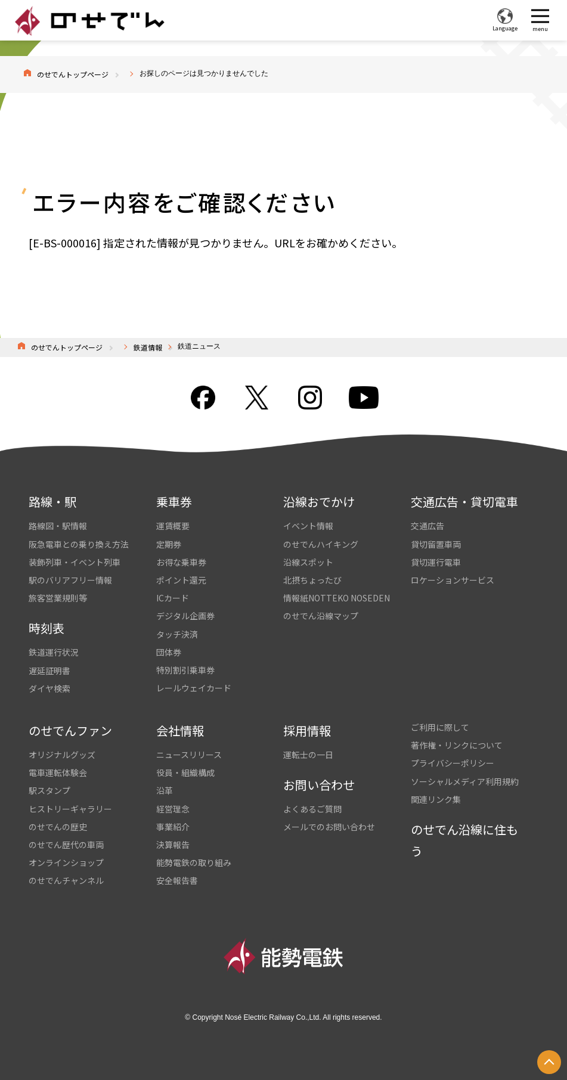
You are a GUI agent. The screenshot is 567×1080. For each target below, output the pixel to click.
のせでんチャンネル (66, 880)
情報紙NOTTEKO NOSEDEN (336, 598)
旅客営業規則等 (58, 598)
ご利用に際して (440, 727)
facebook (203, 397)
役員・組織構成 (185, 772)
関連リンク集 (436, 799)
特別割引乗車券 (185, 670)
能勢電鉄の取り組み (193, 862)
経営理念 (173, 809)
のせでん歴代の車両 (66, 845)
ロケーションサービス (452, 580)
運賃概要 (173, 526)
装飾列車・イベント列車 (74, 562)
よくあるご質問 (312, 809)
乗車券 (174, 501)
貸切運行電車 (436, 562)
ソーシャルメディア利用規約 (465, 781)
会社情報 (180, 730)
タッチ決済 (177, 634)
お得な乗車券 (181, 562)
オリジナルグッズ (62, 755)
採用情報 (307, 730)
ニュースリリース (189, 755)
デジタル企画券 (185, 616)
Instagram (310, 397)
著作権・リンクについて (457, 745)
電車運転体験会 (58, 772)
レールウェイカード (193, 688)
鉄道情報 (148, 347)
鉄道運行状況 (54, 652)
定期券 (168, 544)
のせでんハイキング (320, 544)
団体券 (168, 652)
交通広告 (427, 526)
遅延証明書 (49, 670)
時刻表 (46, 628)
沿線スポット (308, 562)
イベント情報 (308, 526)
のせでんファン (70, 730)
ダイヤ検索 (49, 688)
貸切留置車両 (436, 544)
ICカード (172, 598)
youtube (364, 397)
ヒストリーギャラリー (70, 809)
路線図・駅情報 (58, 526)
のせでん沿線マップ (320, 616)
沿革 (164, 790)
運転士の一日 (308, 755)
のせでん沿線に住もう (464, 840)
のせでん (89, 21)
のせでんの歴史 (58, 827)
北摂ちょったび (312, 580)
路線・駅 (52, 501)
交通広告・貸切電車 (464, 501)
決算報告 (173, 845)
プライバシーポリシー (452, 763)
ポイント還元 (181, 580)
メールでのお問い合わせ (329, 827)
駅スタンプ (49, 790)
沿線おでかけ (319, 501)
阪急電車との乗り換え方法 (79, 544)
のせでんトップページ (73, 74)
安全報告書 (177, 880)
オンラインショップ (66, 862)
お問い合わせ (319, 784)
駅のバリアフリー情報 (70, 580)
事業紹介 (173, 827)
